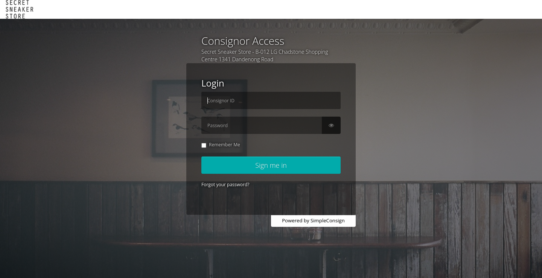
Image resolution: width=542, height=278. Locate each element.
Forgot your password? (225, 184)
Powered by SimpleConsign (313, 220)
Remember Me (220, 144)
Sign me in (271, 165)
